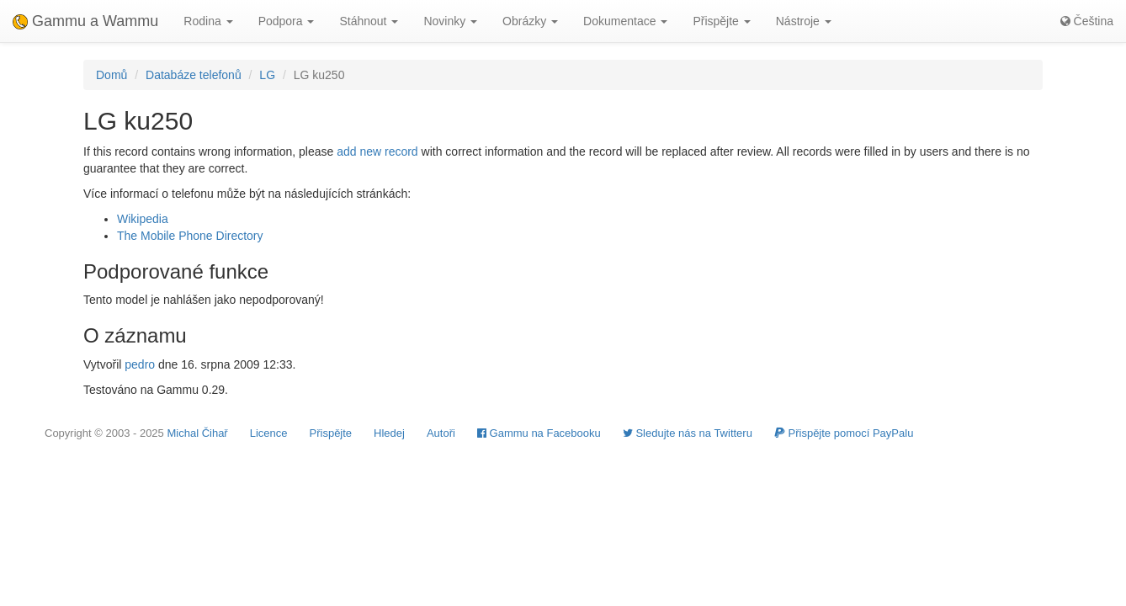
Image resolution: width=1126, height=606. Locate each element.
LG (267, 75)
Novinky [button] (450, 21)
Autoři (441, 433)
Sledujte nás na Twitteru (687, 433)
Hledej (389, 433)
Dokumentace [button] (625, 21)
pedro (140, 364)
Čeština (1086, 21)
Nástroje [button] (803, 21)
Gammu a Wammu (85, 21)
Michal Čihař (197, 433)
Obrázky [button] (530, 21)
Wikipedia (142, 219)
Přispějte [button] (721, 21)
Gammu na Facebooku (539, 433)
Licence (269, 433)
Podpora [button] (286, 21)
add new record (377, 151)
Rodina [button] (207, 21)
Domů (111, 75)
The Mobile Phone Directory (190, 235)
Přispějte (331, 433)
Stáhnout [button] (368, 21)
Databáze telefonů (194, 75)
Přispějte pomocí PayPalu (843, 433)
